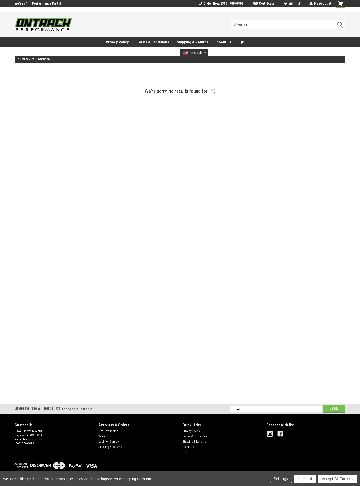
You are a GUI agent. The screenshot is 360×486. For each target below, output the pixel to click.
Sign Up (114, 441)
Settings (281, 478)
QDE (242, 42)
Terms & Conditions (153, 42)
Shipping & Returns (192, 42)
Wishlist (292, 3)
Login (101, 441)
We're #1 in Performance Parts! (38, 3)
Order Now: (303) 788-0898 (221, 3)
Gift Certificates (108, 431)
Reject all (305, 478)
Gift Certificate (263, 3)
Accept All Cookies (337, 478)
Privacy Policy (117, 42)
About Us (224, 42)
